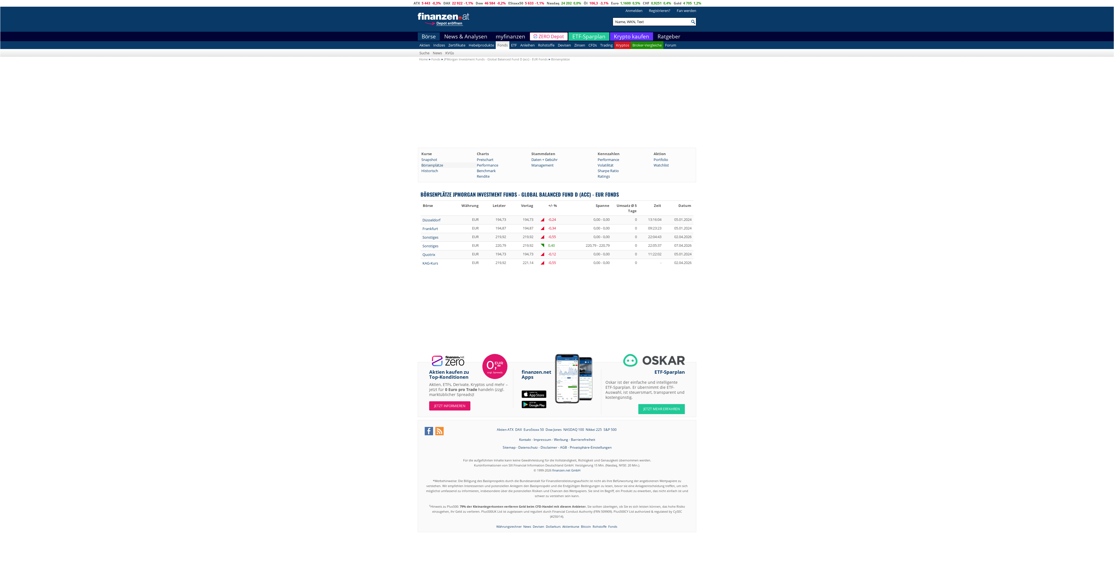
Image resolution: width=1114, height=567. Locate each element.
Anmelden (634, 10)
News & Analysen (465, 36)
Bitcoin (586, 526)
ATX (417, 3)
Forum (670, 45)
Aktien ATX (505, 429)
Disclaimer (549, 447)
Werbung (561, 439)
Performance (608, 159)
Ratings (604, 176)
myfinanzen (510, 36)
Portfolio (661, 159)
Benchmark (486, 170)
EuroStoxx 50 (534, 429)
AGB (563, 447)
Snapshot (429, 159)
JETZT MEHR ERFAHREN (661, 409)
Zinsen (579, 45)
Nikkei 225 (594, 429)
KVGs (449, 52)
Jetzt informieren (449, 406)
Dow (479, 3)
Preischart (485, 159)
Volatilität (606, 165)
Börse (429, 36)
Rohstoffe (546, 45)
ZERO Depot (551, 36)
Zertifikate (456, 45)
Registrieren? (659, 10)
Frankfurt (430, 228)
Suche (424, 52)
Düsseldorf (431, 220)
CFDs (592, 45)
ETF (514, 45)
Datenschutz (528, 447)
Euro (615, 3)
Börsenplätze (432, 165)
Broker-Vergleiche (647, 45)
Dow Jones (554, 429)
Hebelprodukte (481, 45)
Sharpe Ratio (608, 170)
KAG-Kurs (430, 263)
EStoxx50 (515, 3)
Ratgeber (669, 36)
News (437, 52)
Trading (606, 45)
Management (542, 165)
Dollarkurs (553, 526)
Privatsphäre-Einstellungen (591, 447)
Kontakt (525, 439)
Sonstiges (430, 237)
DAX (446, 3)
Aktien (424, 45)
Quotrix (428, 254)
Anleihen (527, 45)
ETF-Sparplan (588, 36)
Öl (586, 3)
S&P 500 (610, 429)
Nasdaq (553, 3)
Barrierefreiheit (583, 439)
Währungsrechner (509, 526)
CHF (646, 3)
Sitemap (509, 447)
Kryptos (622, 45)
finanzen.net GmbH (566, 470)
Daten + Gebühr (544, 159)
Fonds (502, 45)
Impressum (542, 439)
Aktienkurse (570, 526)
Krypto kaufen (631, 36)
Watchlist (661, 165)
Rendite (483, 176)
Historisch (429, 170)
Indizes (439, 45)
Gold (677, 3)
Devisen (564, 45)
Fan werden (686, 10)
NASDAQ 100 (573, 429)
